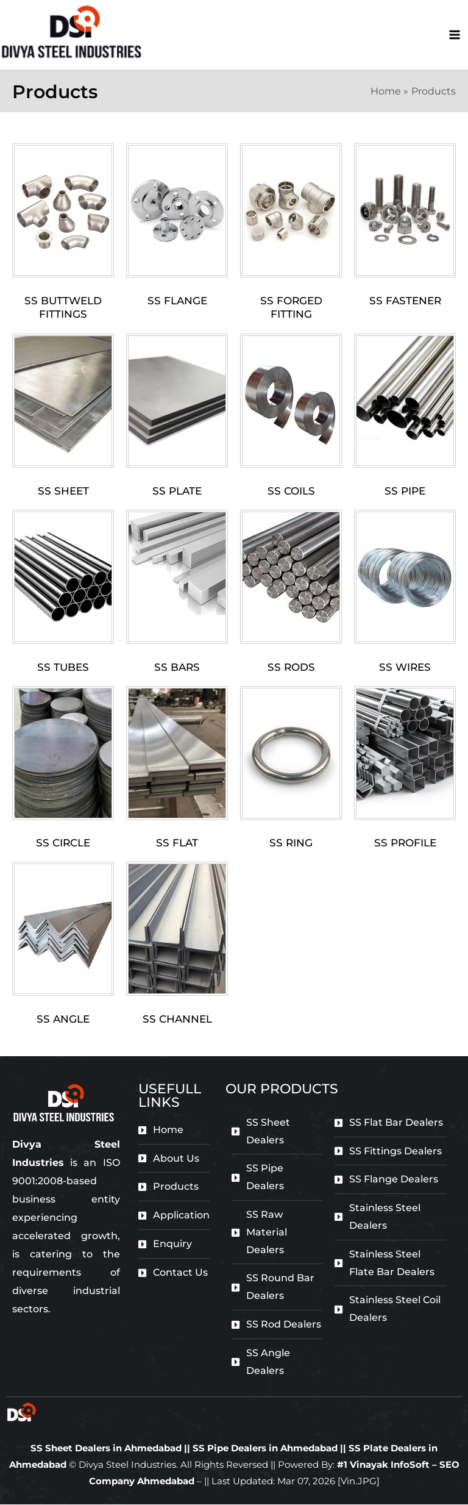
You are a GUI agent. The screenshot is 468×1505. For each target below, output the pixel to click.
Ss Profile (405, 844)
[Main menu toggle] (455, 35)
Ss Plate (177, 492)
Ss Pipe (405, 492)
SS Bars (177, 668)
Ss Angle (63, 1019)
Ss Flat (177, 844)
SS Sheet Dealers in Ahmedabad (106, 1448)
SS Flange (177, 302)
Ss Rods (291, 668)
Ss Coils (291, 492)
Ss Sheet (63, 492)
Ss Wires (405, 668)
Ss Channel (177, 1019)
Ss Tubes (63, 668)
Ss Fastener (405, 302)
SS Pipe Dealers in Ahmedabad (266, 1448)
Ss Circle (63, 844)
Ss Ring (291, 844)
